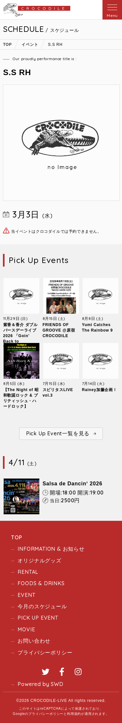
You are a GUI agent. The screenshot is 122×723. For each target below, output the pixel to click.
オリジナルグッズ (39, 560)
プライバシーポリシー (45, 652)
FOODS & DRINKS (41, 583)
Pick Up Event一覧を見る (57, 433)
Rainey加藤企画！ (99, 390)
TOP (16, 537)
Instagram (78, 672)
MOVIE (26, 629)
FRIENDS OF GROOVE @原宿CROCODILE (59, 330)
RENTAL (28, 572)
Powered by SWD (40, 684)
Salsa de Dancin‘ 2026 (72, 483)
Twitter (45, 672)
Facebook (62, 672)
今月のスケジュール (42, 606)
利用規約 (74, 714)
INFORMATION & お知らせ (51, 549)
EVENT (26, 595)
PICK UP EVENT (38, 617)
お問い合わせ (34, 641)
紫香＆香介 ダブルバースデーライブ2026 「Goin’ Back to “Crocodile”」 (20, 335)
